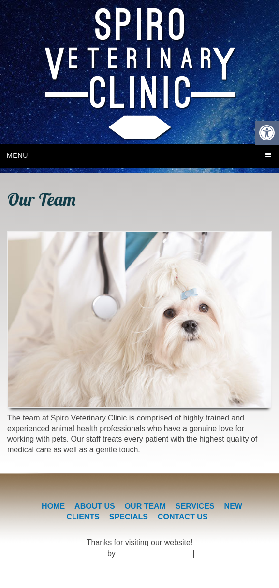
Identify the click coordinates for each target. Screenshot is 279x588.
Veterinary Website (73, 553)
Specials (128, 517)
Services (195, 506)
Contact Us (183, 517)
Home (53, 506)
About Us (94, 506)
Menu (17, 155)
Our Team (145, 506)
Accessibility (217, 553)
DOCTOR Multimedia (154, 553)
